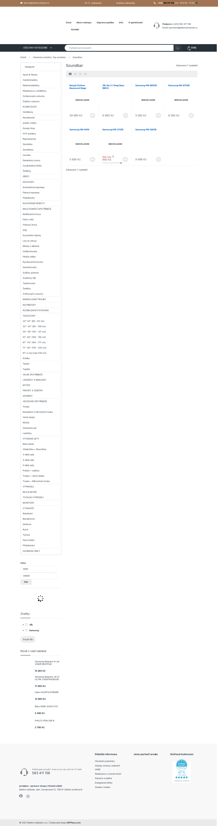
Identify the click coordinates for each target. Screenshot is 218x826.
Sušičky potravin (31, 272)
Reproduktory (29, 139)
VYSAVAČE (28, 508)
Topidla (26, 369)
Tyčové (26, 534)
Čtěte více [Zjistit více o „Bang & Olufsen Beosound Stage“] (92, 115)
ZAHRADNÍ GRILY (31, 551)
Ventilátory (28, 112)
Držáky (26, 358)
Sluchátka (27, 144)
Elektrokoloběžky (31, 85)
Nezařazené (29, 117)
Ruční (25, 529)
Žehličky (27, 171)
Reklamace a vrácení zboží (108, 773)
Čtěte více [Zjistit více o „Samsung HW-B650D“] (158, 115)
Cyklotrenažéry (30, 80)
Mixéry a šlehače (31, 246)
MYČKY (26, 385)
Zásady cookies (102, 787)
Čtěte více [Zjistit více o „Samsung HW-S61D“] (92, 159)
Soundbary (28, 149)
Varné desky (29, 417)
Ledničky (27, 433)
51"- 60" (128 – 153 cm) (34, 337)
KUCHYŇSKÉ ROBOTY (34, 203)
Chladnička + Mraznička (34, 449)
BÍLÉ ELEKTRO (30, 492)
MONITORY (28, 502)
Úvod (68, 22)
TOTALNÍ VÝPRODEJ (33, 497)
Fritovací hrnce (30, 224)
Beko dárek (28, 444)
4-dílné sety (28, 460)
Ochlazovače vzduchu (34, 96)
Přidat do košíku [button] (125, 115)
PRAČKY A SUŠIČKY (33, 390)
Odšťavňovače (30, 251)
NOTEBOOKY (29, 305)
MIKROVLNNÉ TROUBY (34, 299)
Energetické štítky (103, 782)
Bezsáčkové (29, 518)
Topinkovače (29, 283)
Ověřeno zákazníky (125, 3)
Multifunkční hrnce (32, 214)
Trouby (26, 406)
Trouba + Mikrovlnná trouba (36, 481)
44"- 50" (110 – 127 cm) (34, 331)
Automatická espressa (33, 187)
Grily (25, 230)
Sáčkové (27, 524)
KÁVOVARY (28, 182)
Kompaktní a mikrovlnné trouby (38, 412)
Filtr (26, 582)
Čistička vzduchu (31, 101)
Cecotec (27, 155)
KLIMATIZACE (29, 106)
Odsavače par (29, 428)
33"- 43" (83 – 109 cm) (34, 326)
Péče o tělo (28, 219)
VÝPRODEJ (28, 486)
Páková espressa (31, 192)
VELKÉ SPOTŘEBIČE (33, 374)
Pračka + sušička (31, 470)
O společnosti (136, 22)
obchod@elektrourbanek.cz (36, 3)
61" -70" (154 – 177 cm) (34, 342)
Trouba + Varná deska (33, 476)
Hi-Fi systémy (29, 133)
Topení (26, 363)
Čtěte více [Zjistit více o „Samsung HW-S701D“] (125, 159)
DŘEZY (26, 176)
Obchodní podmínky (105, 761)
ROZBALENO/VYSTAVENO (36, 310)
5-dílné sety (28, 465)
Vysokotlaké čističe (32, 165)
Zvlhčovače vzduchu (33, 294)
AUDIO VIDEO (29, 123)
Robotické (28, 513)
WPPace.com (74, 822)
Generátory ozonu (31, 160)
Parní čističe (28, 540)
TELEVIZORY (29, 315)
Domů (23, 57)
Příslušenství (29, 198)
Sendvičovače (29, 267)
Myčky (26, 422)
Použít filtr (28, 639)
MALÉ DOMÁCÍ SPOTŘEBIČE (37, 209)
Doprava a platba (103, 778)
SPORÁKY (28, 396)
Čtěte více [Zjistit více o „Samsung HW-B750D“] (191, 115)
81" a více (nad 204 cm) (34, 353)
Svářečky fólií (29, 278)
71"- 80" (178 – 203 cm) (34, 347)
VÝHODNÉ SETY (31, 438)
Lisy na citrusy (30, 240)
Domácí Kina (29, 128)
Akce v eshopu (83, 22)
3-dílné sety (28, 454)
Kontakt (75, 29)
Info (121, 22)
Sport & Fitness (30, 74)
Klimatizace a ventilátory (34, 90)
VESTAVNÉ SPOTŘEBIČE (35, 401)
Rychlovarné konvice (33, 262)
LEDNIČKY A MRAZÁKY (34, 380)
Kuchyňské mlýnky (32, 235)
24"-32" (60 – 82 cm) (33, 321)
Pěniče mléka (29, 256)
